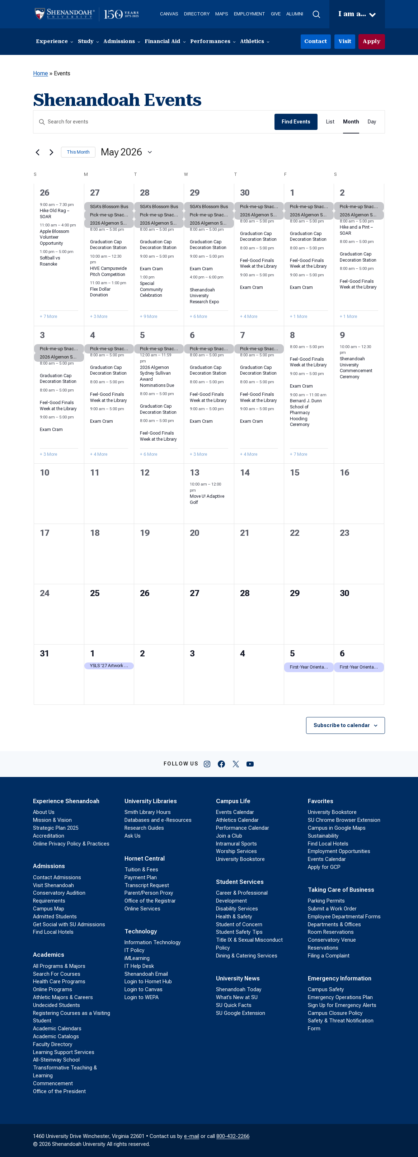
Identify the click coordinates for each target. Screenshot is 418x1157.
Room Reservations (331, 932)
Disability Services (237, 909)
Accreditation (48, 836)
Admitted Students (55, 917)
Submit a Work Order (332, 909)
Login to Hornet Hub (148, 982)
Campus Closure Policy (335, 1013)
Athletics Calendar (237, 820)
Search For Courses (56, 974)
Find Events (296, 122)
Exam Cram (151, 268)
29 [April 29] (194, 193)
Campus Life (233, 801)
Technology (141, 931)
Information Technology (153, 943)
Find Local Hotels (53, 932)
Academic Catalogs (56, 1037)
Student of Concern (239, 925)
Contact (315, 41)
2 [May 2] (342, 193)
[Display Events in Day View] (372, 122)
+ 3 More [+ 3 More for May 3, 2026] (48, 454)
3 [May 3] (42, 335)
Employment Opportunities (339, 851)
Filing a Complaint (328, 956)
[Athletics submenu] (268, 41)
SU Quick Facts (234, 1005)
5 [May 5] (142, 335)
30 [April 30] (244, 193)
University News (238, 978)
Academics (48, 954)
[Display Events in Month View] (351, 122)
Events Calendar (235, 812)
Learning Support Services (63, 1052)
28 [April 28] (144, 193)
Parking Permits (326, 901)
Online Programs (52, 990)
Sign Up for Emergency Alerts (342, 1005)
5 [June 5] (292, 653)
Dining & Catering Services (246, 956)
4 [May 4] (92, 335)
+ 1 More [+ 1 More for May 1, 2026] (298, 316)
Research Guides (144, 828)
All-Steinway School (56, 1060)
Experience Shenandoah (66, 801)
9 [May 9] (342, 335)
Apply (372, 41)
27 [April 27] (94, 193)
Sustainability (323, 836)
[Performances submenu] (234, 41)
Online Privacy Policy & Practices (71, 844)
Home (40, 73)
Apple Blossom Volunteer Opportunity (54, 237)
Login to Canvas (144, 990)
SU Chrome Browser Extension (344, 820)
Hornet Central (145, 858)
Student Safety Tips (239, 932)
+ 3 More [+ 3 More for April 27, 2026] (98, 316)
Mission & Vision (52, 820)
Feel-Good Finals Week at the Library (258, 263)
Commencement (53, 1084)
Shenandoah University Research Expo (204, 295)
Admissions (49, 866)
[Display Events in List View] (330, 122)
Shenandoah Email (146, 974)
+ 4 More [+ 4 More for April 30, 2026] (248, 316)
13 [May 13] (194, 473)
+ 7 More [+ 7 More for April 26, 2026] (48, 316)
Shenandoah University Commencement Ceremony (356, 367)
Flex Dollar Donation (100, 292)
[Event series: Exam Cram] (142, 262)
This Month (78, 152)
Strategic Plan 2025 (56, 828)
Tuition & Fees (141, 870)
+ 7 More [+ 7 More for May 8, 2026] (298, 454)
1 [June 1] (92, 653)
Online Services (142, 909)
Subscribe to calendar (342, 725)
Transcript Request (147, 885)
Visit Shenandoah (53, 885)
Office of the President (59, 1091)
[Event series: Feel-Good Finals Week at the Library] (242, 254)
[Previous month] (37, 152)
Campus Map (48, 909)
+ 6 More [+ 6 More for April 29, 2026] (198, 316)
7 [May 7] (242, 335)
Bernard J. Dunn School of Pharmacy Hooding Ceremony (306, 412)
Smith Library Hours (148, 812)
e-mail (191, 1136)
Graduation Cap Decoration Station (108, 244)
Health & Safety (234, 917)
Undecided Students (56, 1005)
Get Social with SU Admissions (69, 925)
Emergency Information (339, 978)
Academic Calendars (57, 1029)
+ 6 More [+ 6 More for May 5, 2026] (148, 454)
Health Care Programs (59, 982)
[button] (316, 14)
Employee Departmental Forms (344, 917)
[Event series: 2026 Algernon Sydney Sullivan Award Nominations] (149, 361)
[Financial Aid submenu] (184, 41)
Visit (344, 41)
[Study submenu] (97, 41)
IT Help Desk (139, 966)
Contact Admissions (57, 878)
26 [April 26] (44, 193)
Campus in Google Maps (337, 828)
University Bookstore (240, 859)
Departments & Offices (334, 925)
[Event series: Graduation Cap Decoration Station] (92, 235)
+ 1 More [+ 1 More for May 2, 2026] (348, 316)
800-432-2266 (232, 1136)
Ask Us (133, 836)
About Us (44, 812)
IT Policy (135, 950)
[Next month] (51, 152)
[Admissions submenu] (138, 41)
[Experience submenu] (71, 41)
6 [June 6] (342, 653)
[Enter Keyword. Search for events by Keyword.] (153, 122)
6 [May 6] (192, 335)
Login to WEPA (142, 997)
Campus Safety (326, 990)
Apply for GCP (324, 867)
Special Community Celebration (151, 289)
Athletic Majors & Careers (63, 997)
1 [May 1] (292, 193)
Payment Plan (141, 878)
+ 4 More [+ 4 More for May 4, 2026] (98, 454)
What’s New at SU (237, 997)
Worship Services (236, 851)
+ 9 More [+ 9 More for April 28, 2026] (148, 316)
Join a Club (229, 836)
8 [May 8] (292, 335)
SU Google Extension (240, 1013)
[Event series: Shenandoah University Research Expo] (192, 283)
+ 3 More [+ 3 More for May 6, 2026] (198, 454)
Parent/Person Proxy (149, 893)
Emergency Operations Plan (340, 997)
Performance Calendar (242, 828)
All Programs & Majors (59, 966)
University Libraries (151, 801)
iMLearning (137, 958)
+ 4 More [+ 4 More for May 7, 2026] (248, 454)
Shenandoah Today (239, 990)
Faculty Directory (52, 1044)
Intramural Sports (236, 844)
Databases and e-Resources (158, 820)
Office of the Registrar (150, 901)
